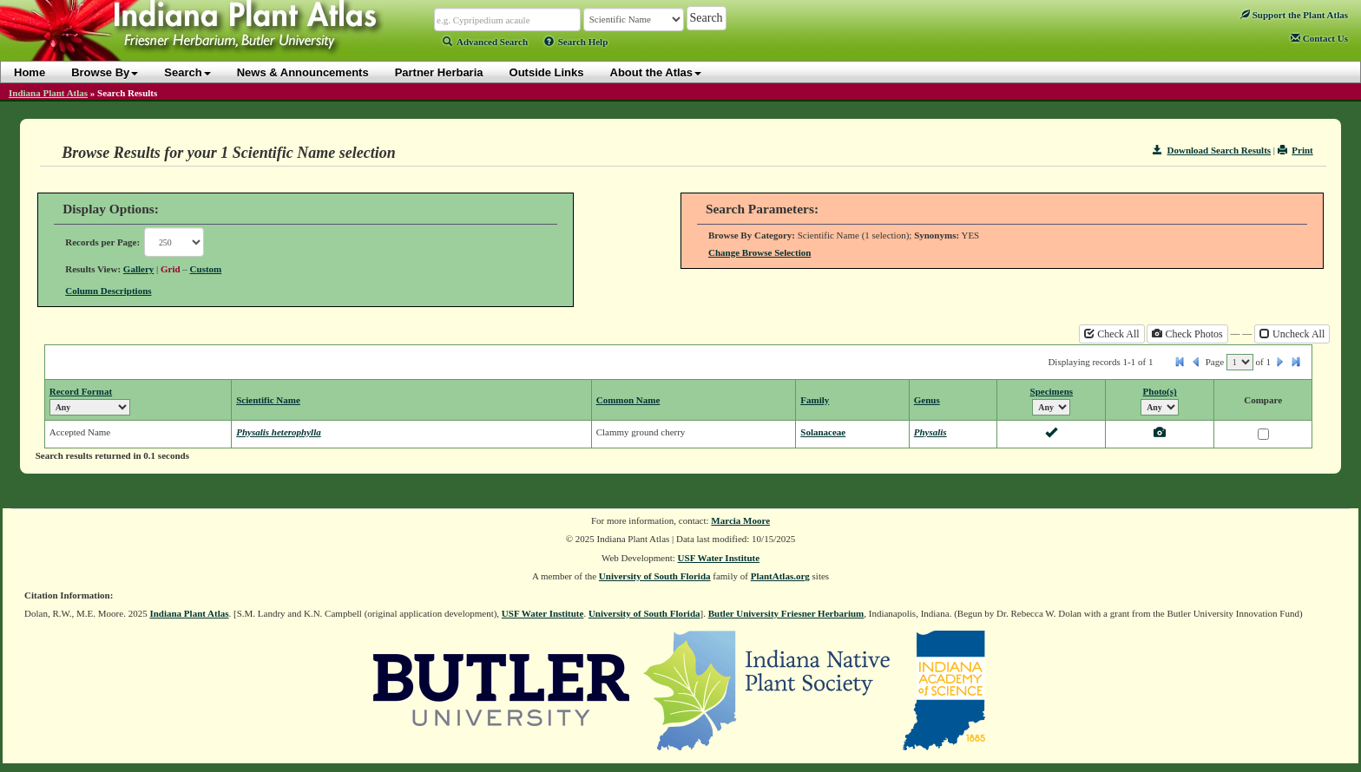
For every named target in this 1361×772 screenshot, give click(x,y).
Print (1295, 150)
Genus (927, 400)
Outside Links (547, 72)
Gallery (138, 269)
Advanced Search (485, 41)
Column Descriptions (108, 290)
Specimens (1052, 391)
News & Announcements (303, 72)
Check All (1111, 334)
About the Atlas (656, 72)
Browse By (104, 72)
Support (1294, 15)
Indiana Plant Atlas (48, 93)
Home (29, 72)
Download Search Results (1212, 150)
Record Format (80, 391)
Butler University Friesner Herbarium (786, 613)
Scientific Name (268, 400)
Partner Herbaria (439, 72)
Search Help (576, 41)
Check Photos (1187, 334)
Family (814, 400)
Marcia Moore (740, 520)
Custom (206, 269)
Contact (1319, 38)
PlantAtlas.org (780, 576)
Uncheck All (1292, 334)
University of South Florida (655, 576)
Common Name (628, 400)
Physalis (930, 432)
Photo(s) (1160, 391)
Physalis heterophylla (278, 432)
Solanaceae (822, 432)
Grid (171, 269)
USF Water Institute (719, 558)
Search (187, 72)
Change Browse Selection (759, 252)
